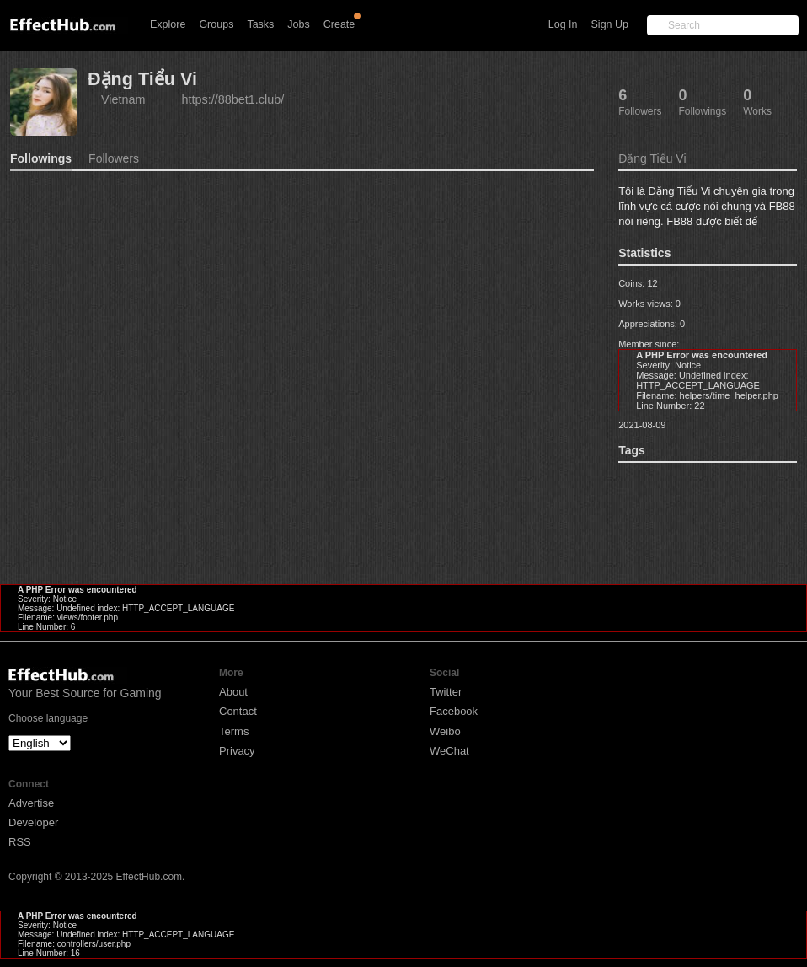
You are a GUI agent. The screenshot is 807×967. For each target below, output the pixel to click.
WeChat (449, 750)
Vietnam (123, 99)
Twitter (446, 691)
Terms (234, 731)
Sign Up (609, 24)
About (233, 691)
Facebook (454, 711)
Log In (563, 24)
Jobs (298, 24)
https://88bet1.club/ (233, 99)
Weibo (445, 731)
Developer (33, 822)
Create (339, 24)
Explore (167, 24)
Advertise (31, 803)
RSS (19, 841)
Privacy (237, 750)
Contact (238, 711)
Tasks (260, 24)
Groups (216, 24)
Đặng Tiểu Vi (142, 78)
